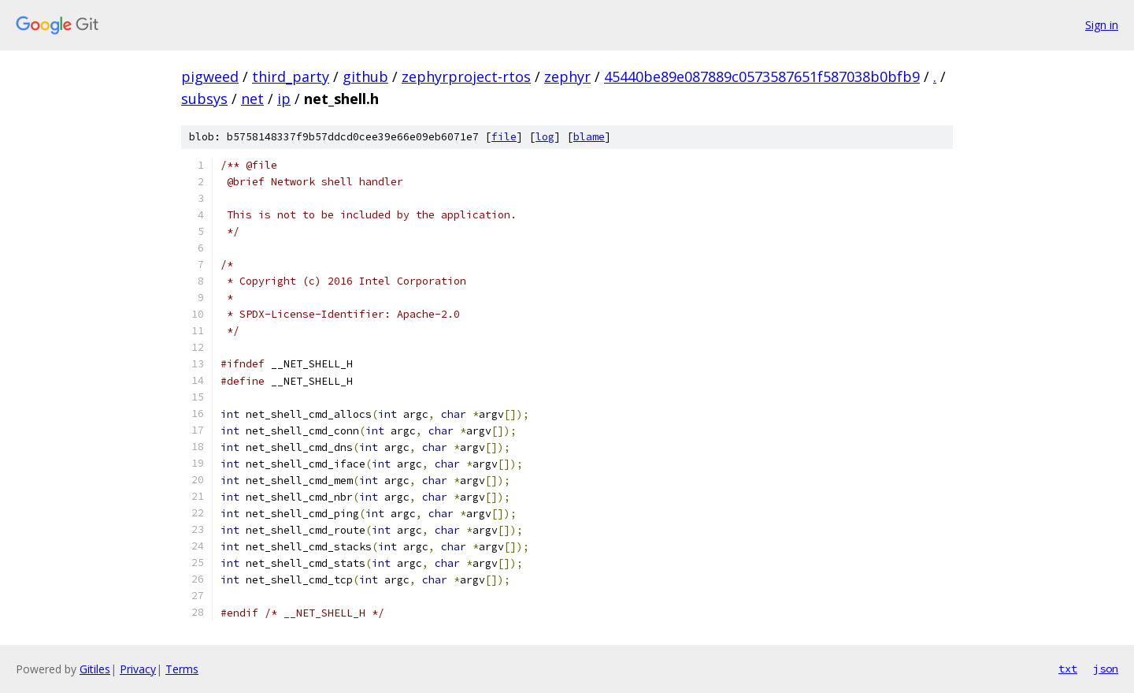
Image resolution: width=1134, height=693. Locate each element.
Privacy (138, 668)
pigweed (210, 76)
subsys (204, 98)
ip (284, 98)
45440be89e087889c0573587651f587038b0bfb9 (762, 76)
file (504, 136)
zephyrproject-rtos (466, 76)
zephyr (567, 76)
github (365, 76)
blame (589, 136)
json (1105, 668)
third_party (290, 76)
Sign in (1101, 24)
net (252, 98)
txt (1067, 668)
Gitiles (95, 668)
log (545, 136)
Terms (181, 668)
